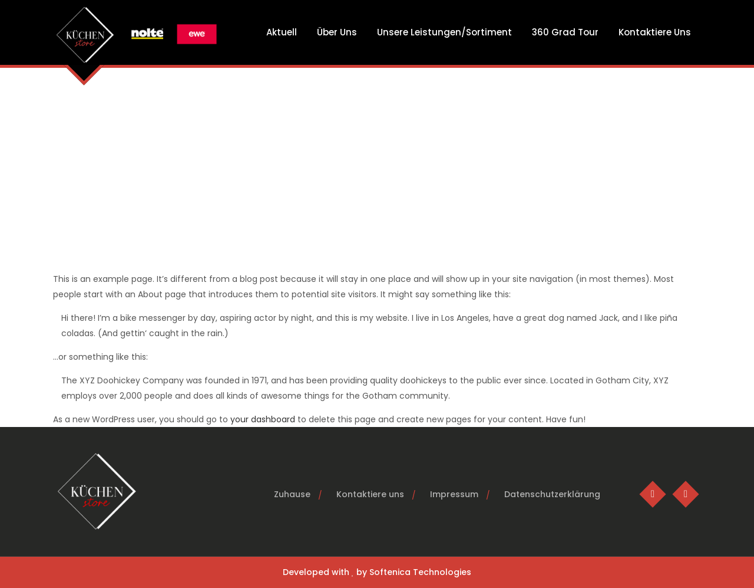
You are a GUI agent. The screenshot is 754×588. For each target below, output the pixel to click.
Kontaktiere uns (370, 494)
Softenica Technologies (420, 572)
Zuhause (292, 494)
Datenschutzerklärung (552, 494)
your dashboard (262, 419)
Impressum (454, 494)
